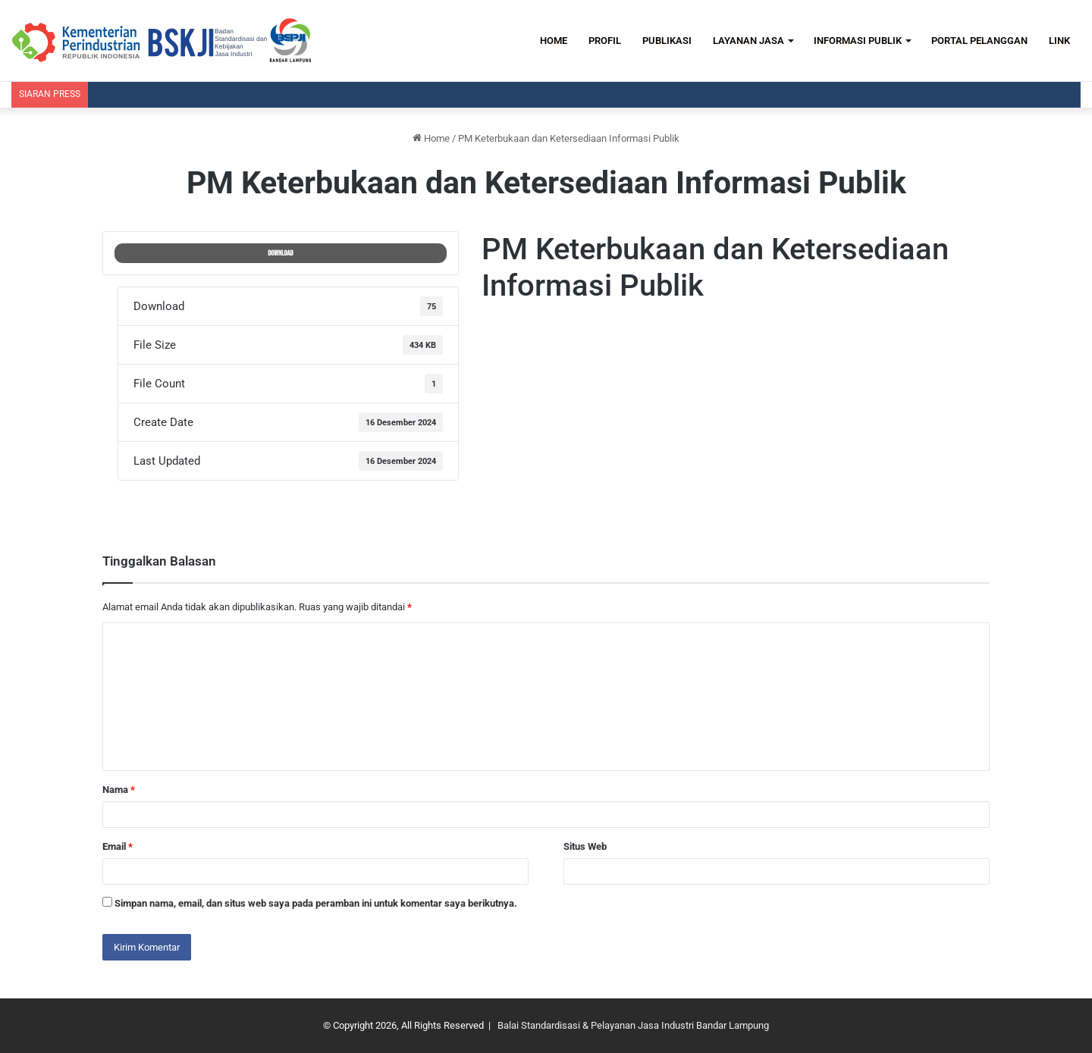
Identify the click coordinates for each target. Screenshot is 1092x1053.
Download (280, 253)
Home (431, 138)
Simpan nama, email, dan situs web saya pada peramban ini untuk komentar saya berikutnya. (316, 903)
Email (117, 846)
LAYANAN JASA (748, 40)
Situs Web (585, 846)
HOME (553, 40)
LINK (1059, 40)
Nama (118, 789)
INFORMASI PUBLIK (858, 40)
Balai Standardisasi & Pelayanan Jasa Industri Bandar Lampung (633, 1025)
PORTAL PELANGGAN (979, 40)
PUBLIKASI (667, 40)
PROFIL (604, 40)
